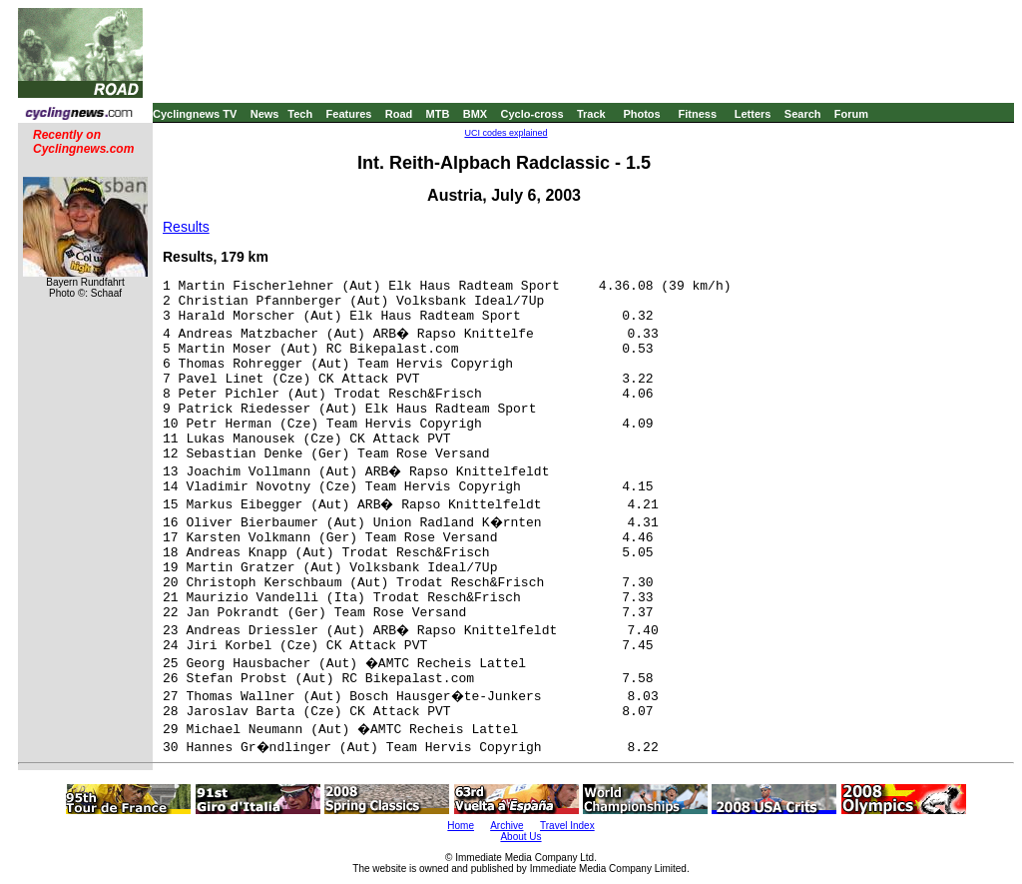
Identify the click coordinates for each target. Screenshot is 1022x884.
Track (591, 114)
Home (460, 825)
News (265, 114)
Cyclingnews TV (195, 114)
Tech (299, 114)
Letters (753, 114)
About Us (520, 836)
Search (802, 114)
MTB (438, 114)
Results (186, 227)
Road (399, 114)
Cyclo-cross (532, 114)
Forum (851, 114)
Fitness (697, 114)
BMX (475, 114)
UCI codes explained (505, 133)
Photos (641, 114)
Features (349, 114)
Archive (506, 825)
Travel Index (567, 825)
